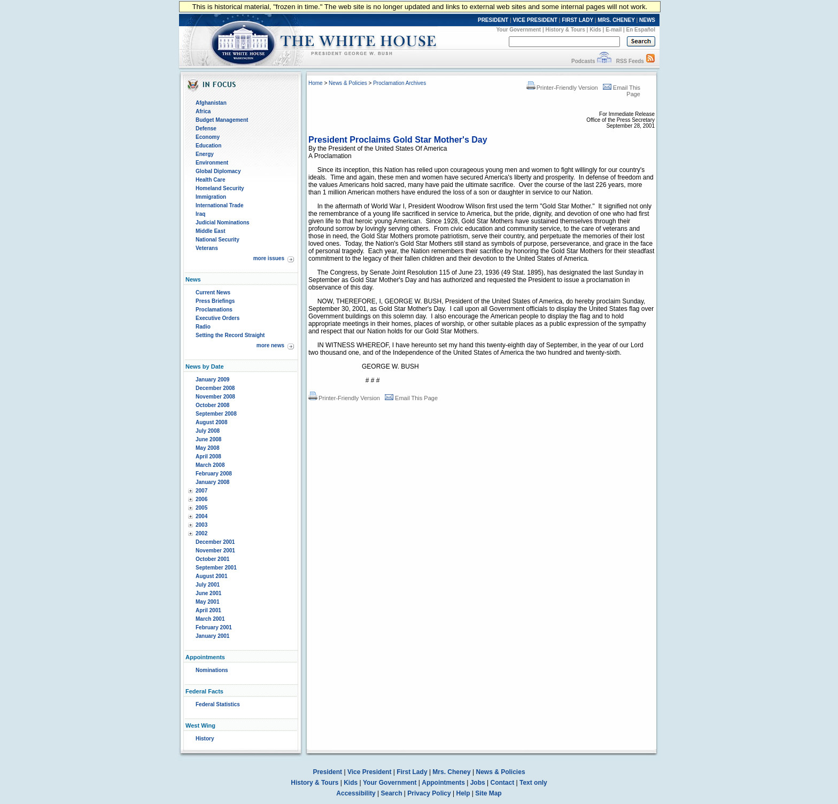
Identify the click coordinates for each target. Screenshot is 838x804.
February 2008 (214, 474)
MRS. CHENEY (616, 20)
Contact (503, 782)
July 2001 (208, 585)
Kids (595, 30)
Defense (206, 128)
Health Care (211, 180)
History (205, 738)
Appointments (443, 782)
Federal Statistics (218, 704)
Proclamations (214, 310)
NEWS (647, 20)
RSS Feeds (630, 61)
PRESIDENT (493, 20)
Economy (208, 137)
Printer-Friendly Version (562, 87)
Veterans (207, 248)
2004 (201, 516)
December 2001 (215, 542)
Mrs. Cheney (451, 772)
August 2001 (211, 576)
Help (463, 793)
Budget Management (222, 120)
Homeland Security (220, 188)
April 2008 (208, 456)
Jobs (477, 782)
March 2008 (210, 465)
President (327, 772)
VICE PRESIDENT (535, 20)
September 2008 (216, 414)
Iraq (200, 214)
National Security (217, 240)
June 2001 (208, 593)
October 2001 (212, 559)
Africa (203, 111)
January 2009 (212, 380)
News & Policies (348, 83)
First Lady (412, 772)
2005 (201, 508)
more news (270, 345)
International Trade (219, 205)
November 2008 (215, 397)
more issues (268, 258)
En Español (640, 30)
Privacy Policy (429, 793)
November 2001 (215, 550)
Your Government (518, 30)
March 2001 (210, 619)
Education (208, 146)
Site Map (488, 793)
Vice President (369, 772)
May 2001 (207, 602)
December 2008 (215, 388)
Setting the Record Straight (230, 335)
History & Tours (565, 30)
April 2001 (208, 610)
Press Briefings (215, 301)
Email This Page (411, 398)
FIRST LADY (577, 20)
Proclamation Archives (399, 83)
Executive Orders (217, 318)
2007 (201, 491)
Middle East (211, 231)
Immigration (211, 197)
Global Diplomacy (218, 171)
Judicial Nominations (223, 222)
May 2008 (207, 448)
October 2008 (212, 405)
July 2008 (208, 431)
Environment (212, 163)
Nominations (212, 670)
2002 (201, 533)
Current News (213, 292)
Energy (205, 154)
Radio (203, 327)
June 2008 (208, 439)
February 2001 (214, 627)
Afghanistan (211, 103)
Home (315, 83)
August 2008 (211, 422)
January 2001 (212, 636)
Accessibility (355, 793)
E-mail (614, 30)
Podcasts (583, 61)
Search (391, 793)
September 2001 (216, 568)
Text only (533, 782)
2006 (201, 499)
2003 (201, 525)
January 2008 (212, 482)
